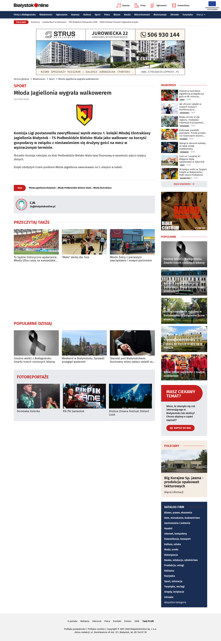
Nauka (127, 14)
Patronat (96, 621)
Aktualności (184, 113)
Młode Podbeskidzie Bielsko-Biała (74, 188)
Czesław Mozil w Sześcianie (54, 22)
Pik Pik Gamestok (73, 411)
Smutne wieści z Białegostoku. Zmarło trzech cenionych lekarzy (34, 360)
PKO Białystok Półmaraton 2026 (83, 22)
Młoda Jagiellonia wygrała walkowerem (78, 79)
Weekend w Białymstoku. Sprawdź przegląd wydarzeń (83, 360)
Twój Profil (148, 621)
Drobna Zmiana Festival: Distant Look (129, 413)
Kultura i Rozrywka (186, 178)
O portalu (72, 621)
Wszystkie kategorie (175, 602)
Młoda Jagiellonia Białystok (42, 188)
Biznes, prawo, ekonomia (178, 512)
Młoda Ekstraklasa (102, 188)
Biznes (117, 14)
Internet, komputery (175, 533)
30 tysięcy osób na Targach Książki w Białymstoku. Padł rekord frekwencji (193, 172)
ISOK (137, 621)
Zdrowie (174, 14)
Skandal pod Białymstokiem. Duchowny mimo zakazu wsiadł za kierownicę (131, 360)
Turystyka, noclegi (174, 586)
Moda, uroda (171, 549)
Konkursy (35, 22)
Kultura (87, 14)
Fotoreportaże (33, 376)
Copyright (112, 629)
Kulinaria (183, 139)
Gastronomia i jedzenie (177, 523)
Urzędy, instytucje (174, 591)
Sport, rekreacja (173, 581)
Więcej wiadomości (182, 184)
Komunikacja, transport (177, 538)
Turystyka (187, 14)
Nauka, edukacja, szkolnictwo (181, 560)
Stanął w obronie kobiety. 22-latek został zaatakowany (192, 146)
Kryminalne (184, 152)
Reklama (169, 570)
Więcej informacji (174, 492)
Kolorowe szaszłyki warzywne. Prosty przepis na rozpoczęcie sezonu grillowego (192, 133)
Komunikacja (180, 5)
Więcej (200, 14)
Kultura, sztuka (172, 544)
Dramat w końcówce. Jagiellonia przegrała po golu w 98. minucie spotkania (191, 94)
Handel (168, 528)
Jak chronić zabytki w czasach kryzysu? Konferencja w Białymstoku (190, 107)
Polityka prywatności (75, 629)
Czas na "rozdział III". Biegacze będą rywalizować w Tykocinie (191, 159)
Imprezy (123, 5)
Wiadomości (45, 14)
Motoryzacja (160, 14)
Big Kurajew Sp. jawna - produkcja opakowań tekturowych (184, 482)
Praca (107, 14)
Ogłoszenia (159, 5)
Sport (98, 14)
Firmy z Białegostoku (25, 14)
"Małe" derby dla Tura (75, 257)
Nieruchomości (142, 14)
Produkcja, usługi (174, 565)
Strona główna (21, 79)
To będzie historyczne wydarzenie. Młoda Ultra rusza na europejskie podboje (35, 259)
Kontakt (117, 621)
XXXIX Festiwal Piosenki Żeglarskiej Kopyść (119, 22)
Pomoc (128, 621)
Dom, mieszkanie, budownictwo (182, 517)
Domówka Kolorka (28, 411)
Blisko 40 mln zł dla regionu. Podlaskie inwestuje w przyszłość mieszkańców (191, 120)
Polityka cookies (96, 629)
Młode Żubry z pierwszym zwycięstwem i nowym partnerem (131, 259)
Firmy (140, 5)
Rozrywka (169, 575)
